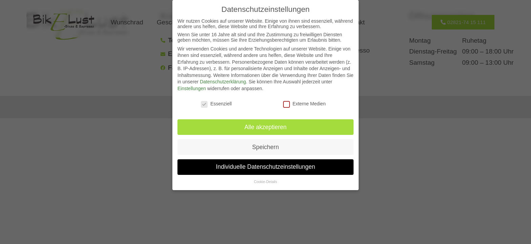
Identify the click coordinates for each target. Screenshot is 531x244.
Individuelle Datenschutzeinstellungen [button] (265, 166)
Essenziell (216, 103)
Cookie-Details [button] (265, 182)
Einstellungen (191, 88)
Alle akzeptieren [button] (266, 127)
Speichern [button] (265, 147)
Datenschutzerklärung (223, 81)
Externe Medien (304, 103)
